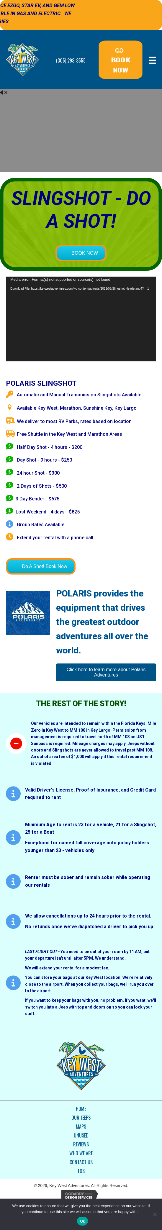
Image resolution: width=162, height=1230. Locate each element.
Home (81, 1109)
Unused (81, 1135)
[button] (120, 59)
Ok (82, 1221)
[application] (81, 319)
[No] (155, 1214)
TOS (81, 1171)
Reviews (81, 1144)
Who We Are (81, 1153)
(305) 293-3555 (71, 60)
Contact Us (81, 1162)
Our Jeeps (81, 1118)
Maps (81, 1127)
